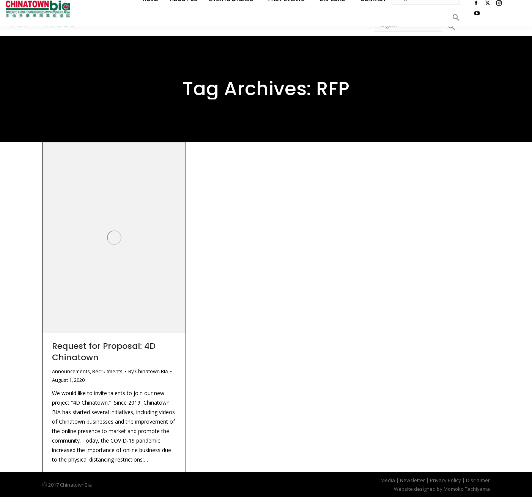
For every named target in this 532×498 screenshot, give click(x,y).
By (148, 371)
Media (388, 480)
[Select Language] (408, 24)
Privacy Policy (445, 480)
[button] (451, 26)
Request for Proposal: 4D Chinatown (104, 351)
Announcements (71, 371)
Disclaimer (478, 480)
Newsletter (412, 480)
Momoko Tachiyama (467, 488)
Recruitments (107, 371)
